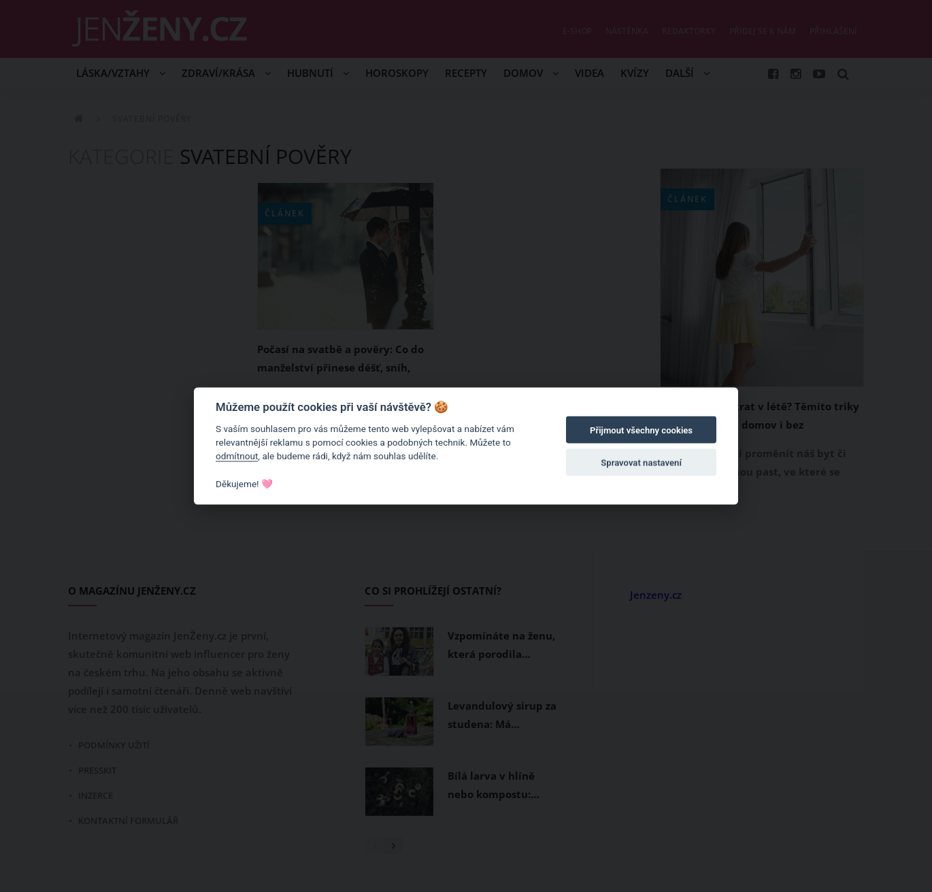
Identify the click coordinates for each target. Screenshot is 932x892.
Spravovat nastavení (641, 463)
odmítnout (237, 455)
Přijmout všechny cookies (641, 430)
